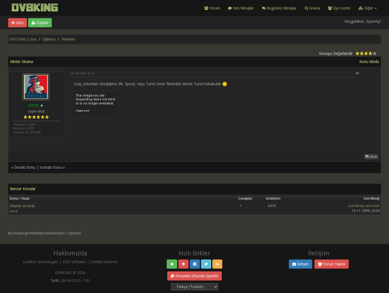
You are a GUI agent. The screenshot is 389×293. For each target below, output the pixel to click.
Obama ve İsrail (22, 206)
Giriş (18, 23)
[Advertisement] (215, 130)
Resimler (68, 39)
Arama (312, 8)
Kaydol (40, 23)
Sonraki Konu (50, 167)
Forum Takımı (331, 264)
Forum (212, 8)
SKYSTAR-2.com (22, 39)
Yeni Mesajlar (241, 8)
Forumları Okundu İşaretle (194, 276)
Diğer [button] (367, 8)
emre (13, 211)
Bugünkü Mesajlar (279, 8)
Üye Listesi (339, 8)
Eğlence (49, 39)
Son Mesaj (356, 206)
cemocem (372, 206)
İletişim (300, 264)
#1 (357, 73)
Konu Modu (369, 62)
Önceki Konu (24, 167)
